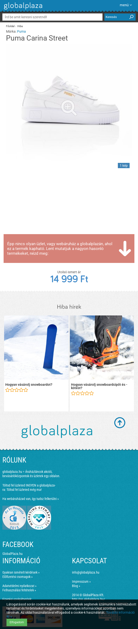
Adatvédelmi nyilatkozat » (19, 586)
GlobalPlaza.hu (12, 554)
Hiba (20, 26)
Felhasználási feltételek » (19, 590)
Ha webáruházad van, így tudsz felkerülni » (30, 499)
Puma (21, 31)
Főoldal (10, 26)
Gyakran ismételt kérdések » (21, 572)
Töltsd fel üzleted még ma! (24, 490)
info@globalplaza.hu (85, 572)
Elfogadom (17, 622)
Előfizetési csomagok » (17, 577)
